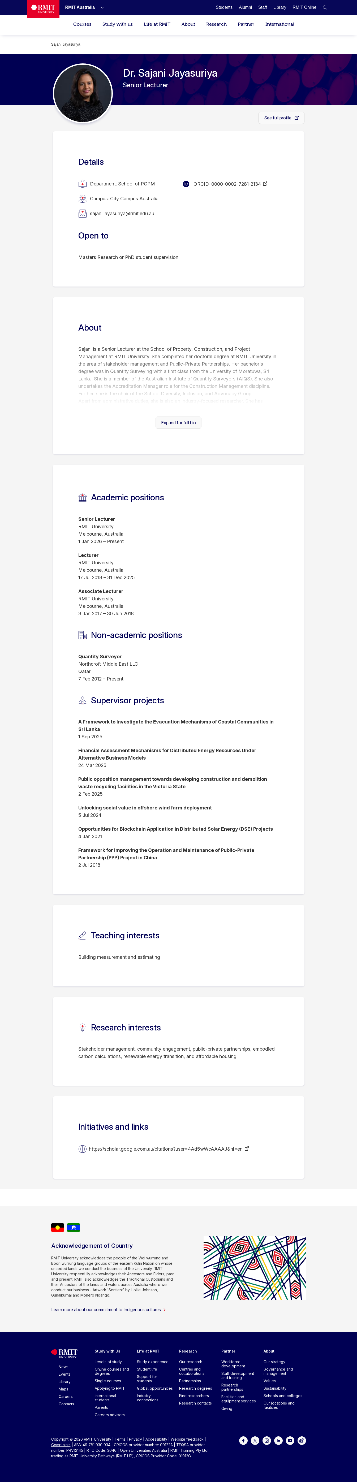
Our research (190, 1361)
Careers (66, 1396)
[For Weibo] (302, 1440)
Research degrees (195, 1388)
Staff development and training (237, 1375)
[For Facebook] (243, 1440)
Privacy (135, 1439)
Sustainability (275, 1388)
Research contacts (195, 1403)
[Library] (280, 7)
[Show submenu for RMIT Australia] (100, 7)
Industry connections (147, 1397)
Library (65, 1381)
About (188, 24)
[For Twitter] (255, 1440)
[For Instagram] (267, 1440)
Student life (147, 1369)
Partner (246, 24)
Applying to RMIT (110, 1388)
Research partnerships (232, 1387)
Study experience (153, 1361)
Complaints (61, 1444)
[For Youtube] (290, 1440)
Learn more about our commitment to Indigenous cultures (108, 1309)
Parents (101, 1407)
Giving (226, 1408)
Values (270, 1381)
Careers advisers (110, 1414)
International (279, 24)
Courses (82, 24)
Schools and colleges (283, 1395)
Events (64, 1374)
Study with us (117, 24)
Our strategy (274, 1361)
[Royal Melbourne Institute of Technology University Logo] (43, 9)
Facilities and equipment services (238, 1398)
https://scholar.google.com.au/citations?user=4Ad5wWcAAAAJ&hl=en (166, 1149)
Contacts (66, 1404)
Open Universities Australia (143, 1450)
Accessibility (156, 1439)
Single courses (108, 1381)
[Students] (224, 7)
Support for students (147, 1378)
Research (216, 24)
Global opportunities (155, 1388)
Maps (63, 1389)
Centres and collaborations (191, 1371)
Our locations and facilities (279, 1405)
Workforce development (233, 1363)
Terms (120, 1439)
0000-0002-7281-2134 (236, 184)
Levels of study (108, 1361)
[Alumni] (245, 7)
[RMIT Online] (304, 7)
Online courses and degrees (112, 1371)
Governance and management (278, 1371)
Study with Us (107, 1351)
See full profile (278, 117)
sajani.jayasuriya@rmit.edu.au (122, 213)
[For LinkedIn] (278, 1440)
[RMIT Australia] (80, 7)
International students (105, 1397)
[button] (325, 7)
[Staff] (263, 7)
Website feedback (187, 1439)
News (63, 1366)
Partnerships (190, 1381)
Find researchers (194, 1395)
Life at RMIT (157, 24)
